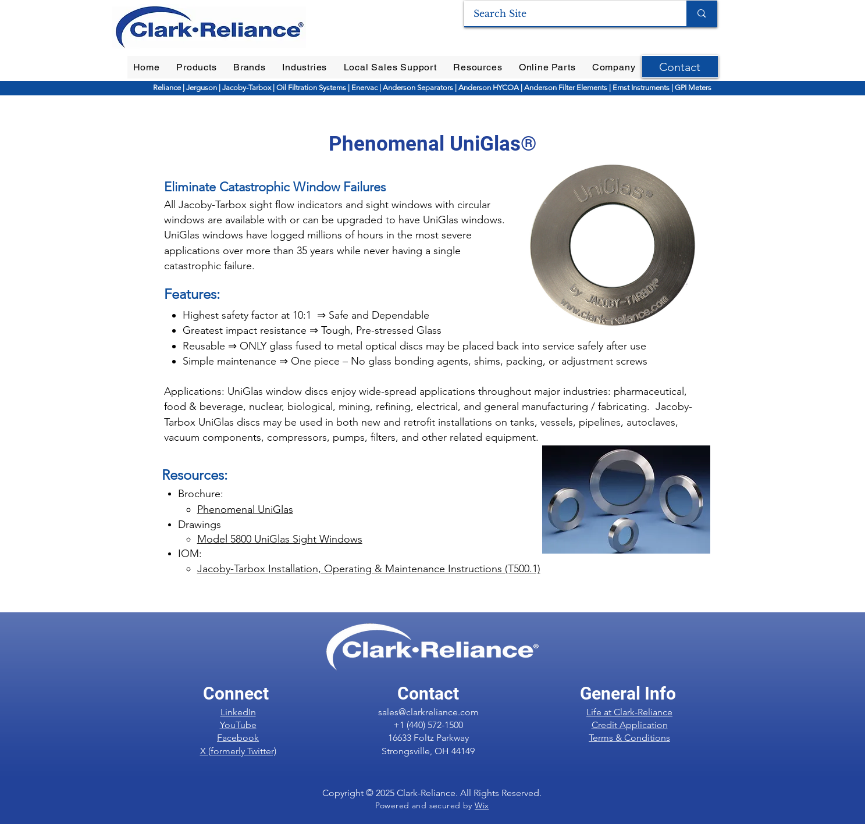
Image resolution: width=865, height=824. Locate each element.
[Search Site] (568, 13)
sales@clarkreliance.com (428, 712)
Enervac (365, 87)
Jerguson (202, 87)
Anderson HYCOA (489, 87)
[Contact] (680, 66)
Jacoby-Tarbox (245, 87)
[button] (196, 67)
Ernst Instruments (641, 87)
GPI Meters (693, 87)
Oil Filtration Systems (311, 87)
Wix (482, 805)
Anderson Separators (418, 87)
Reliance (168, 87)
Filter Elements (582, 87)
